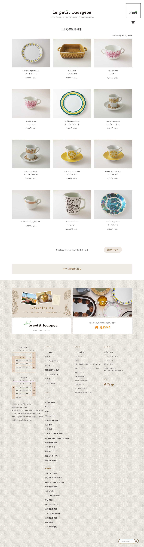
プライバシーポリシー (82, 388)
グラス (47, 357)
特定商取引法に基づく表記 (84, 392)
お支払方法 (78, 356)
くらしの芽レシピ (110, 360)
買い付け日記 (108, 364)
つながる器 (49, 491)
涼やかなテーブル (51, 456)
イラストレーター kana (54, 434)
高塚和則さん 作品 (52, 370)
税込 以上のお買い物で (102, 326)
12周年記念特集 (51, 487)
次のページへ (113, 250)
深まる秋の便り (51, 460)
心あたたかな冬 (51, 473)
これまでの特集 (51, 527)
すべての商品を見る (72, 269)
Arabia (48, 398)
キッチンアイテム (51, 361)
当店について (108, 352)
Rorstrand (49, 407)
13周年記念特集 (51, 509)
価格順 (124, 35)
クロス (47, 366)
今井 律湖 (48, 429)
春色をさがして (51, 451)
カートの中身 (79, 352)
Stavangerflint (50, 416)
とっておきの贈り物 (52, 513)
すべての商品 (50, 383)
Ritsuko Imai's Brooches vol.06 (57, 438)
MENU (133, 10)
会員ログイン (79, 372)
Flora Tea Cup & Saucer (54, 482)
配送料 (77, 360)
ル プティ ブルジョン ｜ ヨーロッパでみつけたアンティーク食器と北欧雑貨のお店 (72, 17)
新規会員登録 (79, 376)
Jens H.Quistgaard (52, 420)
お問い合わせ (79, 384)
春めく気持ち (50, 500)
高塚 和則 (48, 425)
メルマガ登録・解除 (82, 380)
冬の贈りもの (50, 447)
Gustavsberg (50, 402)
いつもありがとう (51, 504)
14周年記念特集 (51, 518)
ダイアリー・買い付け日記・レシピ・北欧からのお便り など (41, 309)
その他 (47, 379)
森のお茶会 (49, 522)
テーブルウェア (51, 352)
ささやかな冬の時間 (52, 495)
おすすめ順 (116, 35)
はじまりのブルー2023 (53, 478)
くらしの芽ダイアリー (111, 356)
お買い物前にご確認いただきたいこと (88, 364)
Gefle (47, 411)
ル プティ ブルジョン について (41, 330)
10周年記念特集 (51, 442)
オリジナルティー (51, 374)
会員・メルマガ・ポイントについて (87, 368)
